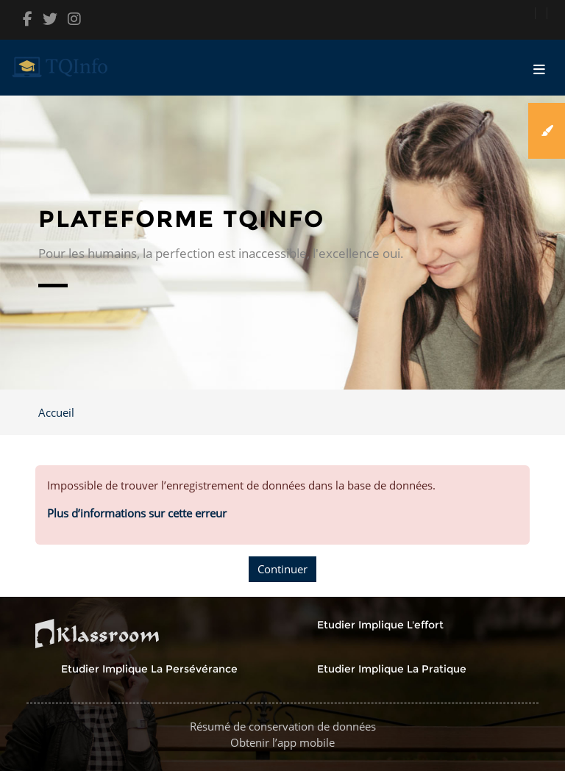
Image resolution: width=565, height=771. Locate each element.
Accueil (56, 412)
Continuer (282, 569)
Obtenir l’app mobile (282, 742)
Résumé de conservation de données (283, 726)
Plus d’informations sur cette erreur (137, 513)
